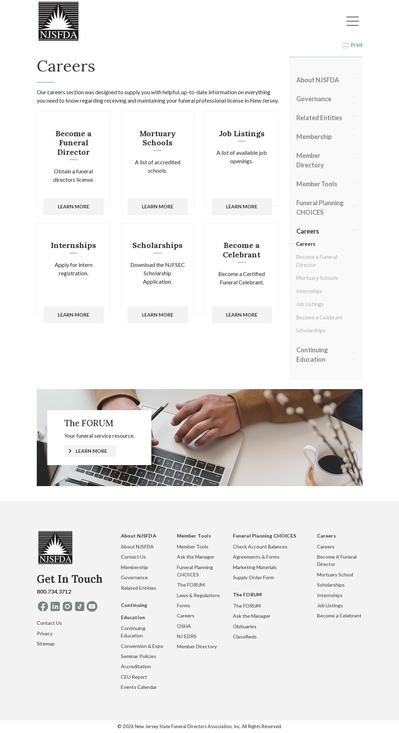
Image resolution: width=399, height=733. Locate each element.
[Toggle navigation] (353, 21)
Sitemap (46, 643)
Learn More (73, 206)
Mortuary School (335, 575)
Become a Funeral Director (316, 261)
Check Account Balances (260, 546)
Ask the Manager (195, 557)
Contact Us (49, 623)
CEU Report (134, 677)
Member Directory (310, 160)
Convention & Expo (142, 646)
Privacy (45, 633)
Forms (183, 605)
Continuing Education (312, 354)
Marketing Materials (255, 567)
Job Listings (310, 304)
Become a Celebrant (319, 317)
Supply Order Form (253, 577)
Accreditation (136, 666)
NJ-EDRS (187, 636)
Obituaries (244, 626)
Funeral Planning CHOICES (320, 207)
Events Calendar (139, 687)
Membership (314, 136)
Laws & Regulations (198, 595)
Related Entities (319, 118)
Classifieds (245, 636)
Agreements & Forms (256, 557)
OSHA (184, 626)
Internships (309, 291)
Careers (307, 231)
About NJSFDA (317, 80)
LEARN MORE (91, 451)
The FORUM (191, 585)
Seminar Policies (138, 656)
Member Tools (316, 184)
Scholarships (310, 330)
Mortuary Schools (317, 278)
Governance (313, 99)
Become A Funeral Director (337, 560)
